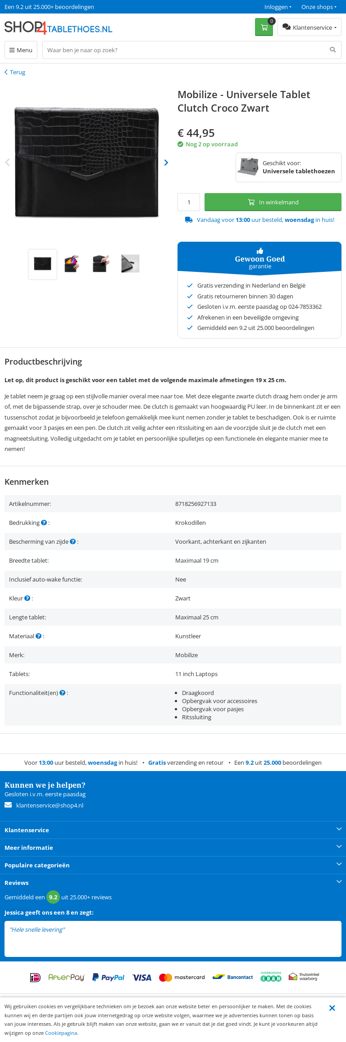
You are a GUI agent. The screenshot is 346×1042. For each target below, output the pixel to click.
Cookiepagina (61, 1032)
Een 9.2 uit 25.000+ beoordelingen (49, 7)
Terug (17, 72)
